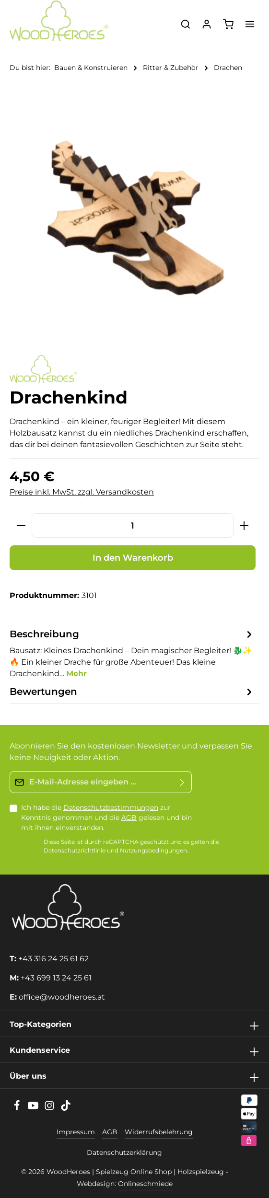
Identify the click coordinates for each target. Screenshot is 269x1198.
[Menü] (249, 24)
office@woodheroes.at (62, 997)
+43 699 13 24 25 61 (56, 977)
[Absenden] (182, 782)
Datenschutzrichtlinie (74, 850)
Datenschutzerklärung (124, 1152)
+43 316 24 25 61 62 (53, 958)
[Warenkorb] (228, 24)
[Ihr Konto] (206, 24)
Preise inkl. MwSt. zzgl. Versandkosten (82, 491)
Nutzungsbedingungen (153, 850)
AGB (129, 817)
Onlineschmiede (145, 1183)
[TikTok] (65, 1108)
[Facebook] (18, 1108)
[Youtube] (34, 1108)
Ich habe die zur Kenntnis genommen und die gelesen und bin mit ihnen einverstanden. (106, 817)
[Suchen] (185, 24)
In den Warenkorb (133, 557)
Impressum (76, 1132)
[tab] (132, 653)
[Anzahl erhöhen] (244, 525)
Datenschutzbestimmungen (110, 807)
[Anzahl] (133, 525)
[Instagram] (50, 1108)
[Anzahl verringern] (21, 525)
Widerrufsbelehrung (159, 1132)
